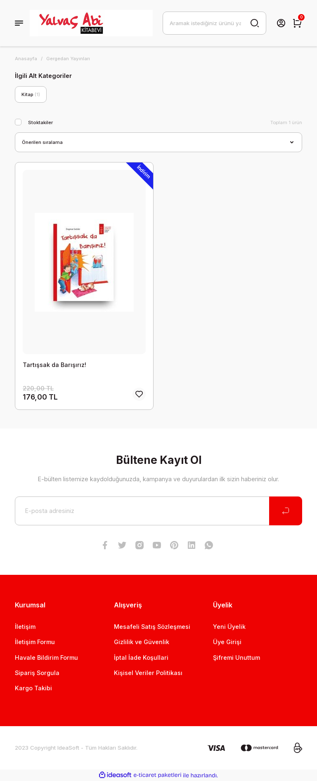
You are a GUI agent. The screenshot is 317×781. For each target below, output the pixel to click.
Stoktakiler (40, 122)
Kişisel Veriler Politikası (148, 672)
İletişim (25, 626)
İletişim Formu (35, 641)
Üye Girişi (227, 641)
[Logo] (91, 23)
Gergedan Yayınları (68, 58)
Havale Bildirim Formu (46, 657)
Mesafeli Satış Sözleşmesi (152, 626)
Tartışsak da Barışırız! (54, 364)
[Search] (214, 23)
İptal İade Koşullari (141, 657)
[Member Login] (281, 23)
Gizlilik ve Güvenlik (141, 641)
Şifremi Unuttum (236, 657)
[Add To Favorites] (139, 394)
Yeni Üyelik (229, 626)
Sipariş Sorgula (37, 672)
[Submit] (285, 510)
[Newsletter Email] (158, 510)
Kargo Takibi (33, 688)
